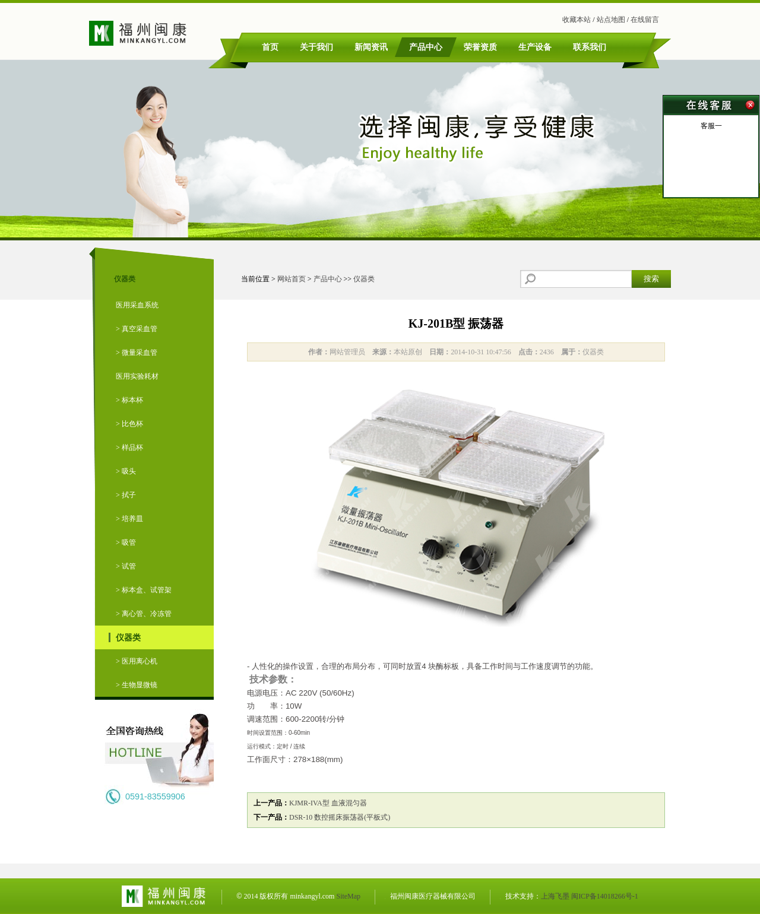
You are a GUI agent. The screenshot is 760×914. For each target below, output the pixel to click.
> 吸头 (126, 471)
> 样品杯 (129, 447)
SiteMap (348, 896)
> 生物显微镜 (136, 685)
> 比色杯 (129, 424)
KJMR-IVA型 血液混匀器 (328, 803)
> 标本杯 (129, 400)
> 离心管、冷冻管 (144, 614)
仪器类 (128, 637)
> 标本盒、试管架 (144, 590)
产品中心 (328, 279)
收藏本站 (576, 19)
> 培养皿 (129, 519)
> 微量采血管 (136, 352)
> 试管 (126, 566)
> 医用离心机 (136, 661)
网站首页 (291, 279)
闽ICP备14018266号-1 (604, 896)
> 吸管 (126, 542)
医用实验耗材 (137, 376)
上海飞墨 (555, 896)
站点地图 (611, 19)
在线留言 (645, 19)
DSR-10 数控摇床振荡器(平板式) (339, 817)
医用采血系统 (137, 305)
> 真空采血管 (136, 329)
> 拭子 (126, 495)
